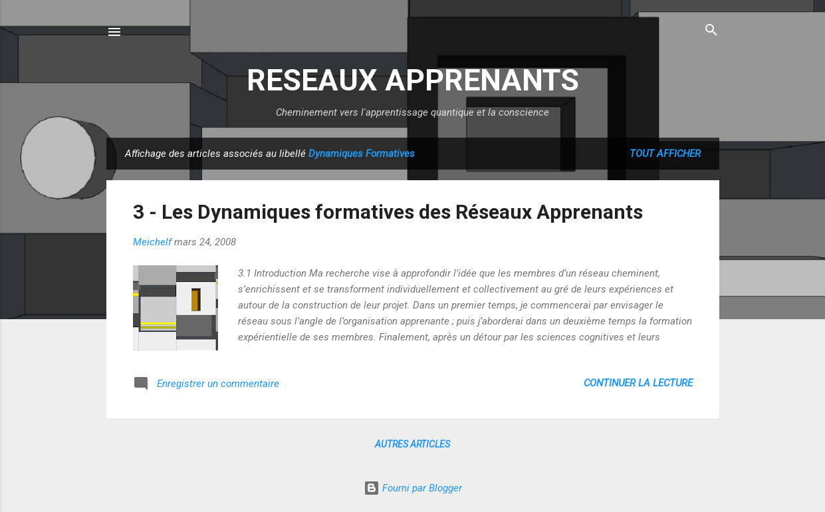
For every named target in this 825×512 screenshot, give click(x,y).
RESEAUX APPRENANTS (413, 80)
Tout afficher (665, 154)
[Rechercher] (711, 31)
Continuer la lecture (638, 383)
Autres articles (412, 444)
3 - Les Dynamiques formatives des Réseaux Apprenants (388, 211)
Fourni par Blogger (413, 488)
